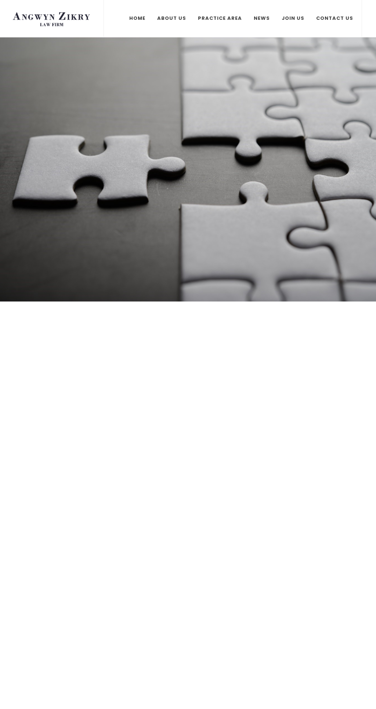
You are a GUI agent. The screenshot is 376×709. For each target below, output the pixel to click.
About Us (171, 18)
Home (137, 18)
